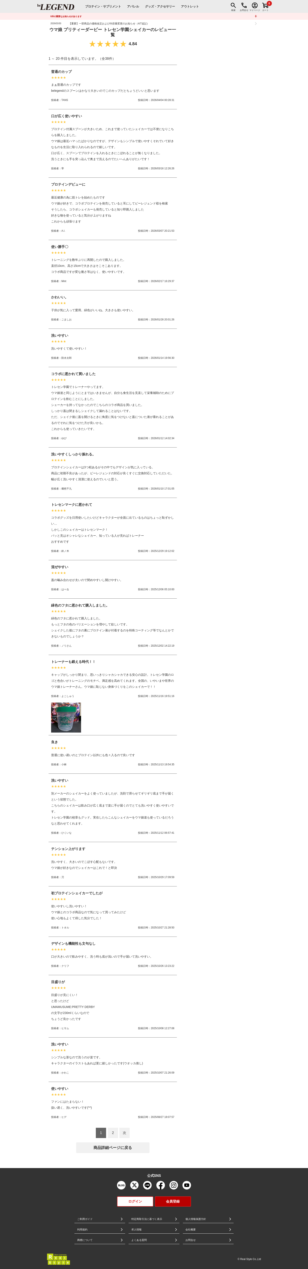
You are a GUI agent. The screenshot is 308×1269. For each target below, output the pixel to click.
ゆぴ (64, 438)
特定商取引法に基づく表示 (146, 1219)
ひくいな (66, 832)
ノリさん (66, 645)
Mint (63, 281)
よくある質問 (139, 1240)
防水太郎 (66, 357)
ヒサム (65, 1028)
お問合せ (190, 1240)
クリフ (65, 965)
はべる (65, 589)
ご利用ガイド (85, 1219)
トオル (65, 927)
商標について (85, 1240)
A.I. (63, 230)
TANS (64, 100)
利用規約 (82, 1229)
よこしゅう (67, 696)
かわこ (65, 1072)
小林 (64, 764)
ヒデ (64, 1117)
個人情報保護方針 (195, 1219)
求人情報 (136, 1229)
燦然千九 (66, 488)
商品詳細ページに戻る (112, 1148)
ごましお (66, 319)
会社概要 (190, 1229)
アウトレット (190, 6)
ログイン (135, 1201)
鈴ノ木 (65, 551)
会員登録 (173, 1201)
